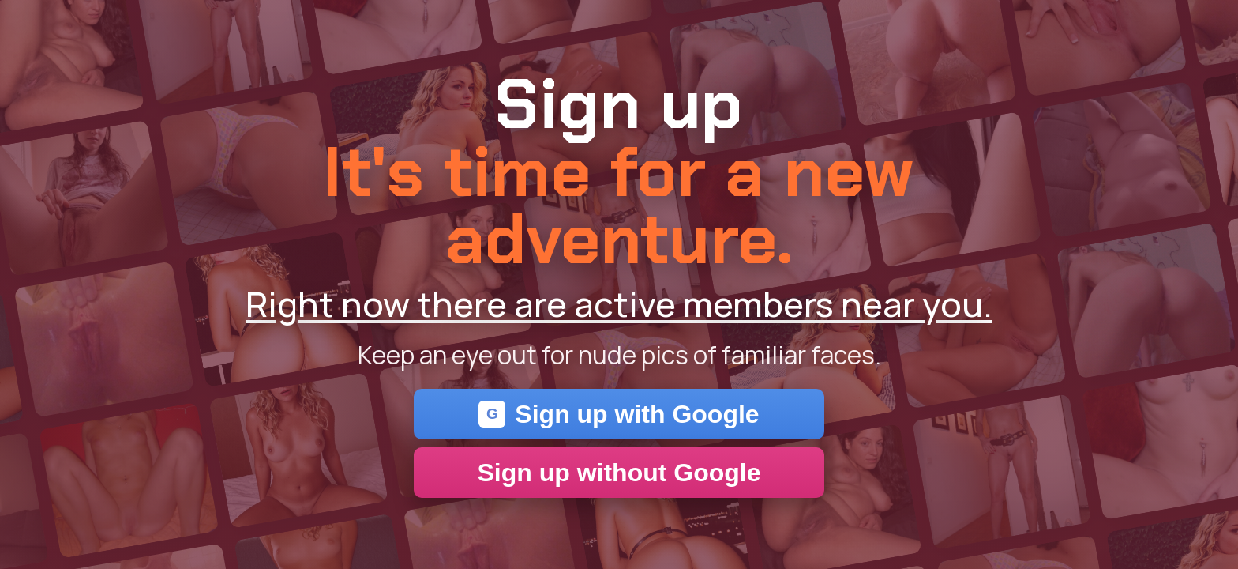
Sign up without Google (618, 472)
